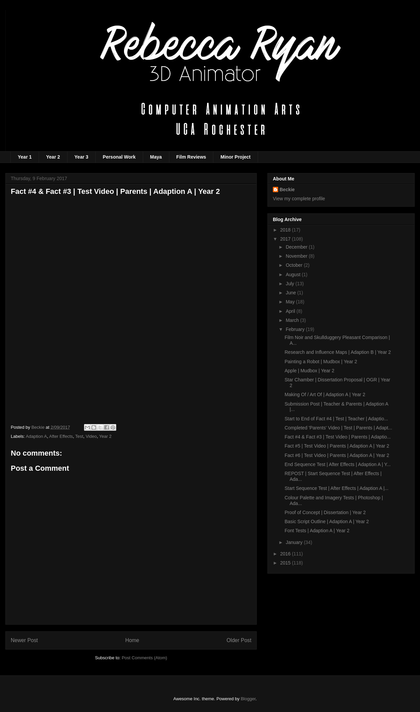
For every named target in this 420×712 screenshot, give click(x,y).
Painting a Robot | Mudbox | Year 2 (321, 361)
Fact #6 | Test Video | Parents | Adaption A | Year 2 (337, 455)
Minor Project (235, 157)
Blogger (248, 698)
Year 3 (81, 157)
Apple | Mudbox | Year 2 (309, 370)
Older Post (238, 640)
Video (91, 436)
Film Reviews (191, 157)
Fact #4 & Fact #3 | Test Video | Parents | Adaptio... (338, 436)
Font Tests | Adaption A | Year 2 (317, 530)
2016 (286, 553)
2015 (286, 563)
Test (79, 436)
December (297, 247)
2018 (286, 230)
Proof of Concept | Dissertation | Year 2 (325, 512)
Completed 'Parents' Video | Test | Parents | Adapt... (338, 427)
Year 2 (53, 157)
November (297, 256)
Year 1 (25, 157)
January (295, 542)
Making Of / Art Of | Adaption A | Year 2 (325, 394)
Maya (156, 157)
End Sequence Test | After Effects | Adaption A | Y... (338, 464)
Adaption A (36, 436)
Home (132, 640)
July (290, 283)
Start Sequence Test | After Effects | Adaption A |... (336, 488)
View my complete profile (299, 198)
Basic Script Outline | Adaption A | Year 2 (327, 521)
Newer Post (24, 640)
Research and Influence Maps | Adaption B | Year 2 (338, 352)
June (291, 292)
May (291, 301)
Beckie (287, 189)
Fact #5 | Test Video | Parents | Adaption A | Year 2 (337, 446)
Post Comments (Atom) (144, 657)
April (291, 311)
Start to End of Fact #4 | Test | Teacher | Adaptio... (336, 418)
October (295, 265)
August (293, 274)
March (293, 320)
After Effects (61, 436)
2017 (286, 239)
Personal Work (119, 157)
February (296, 329)
